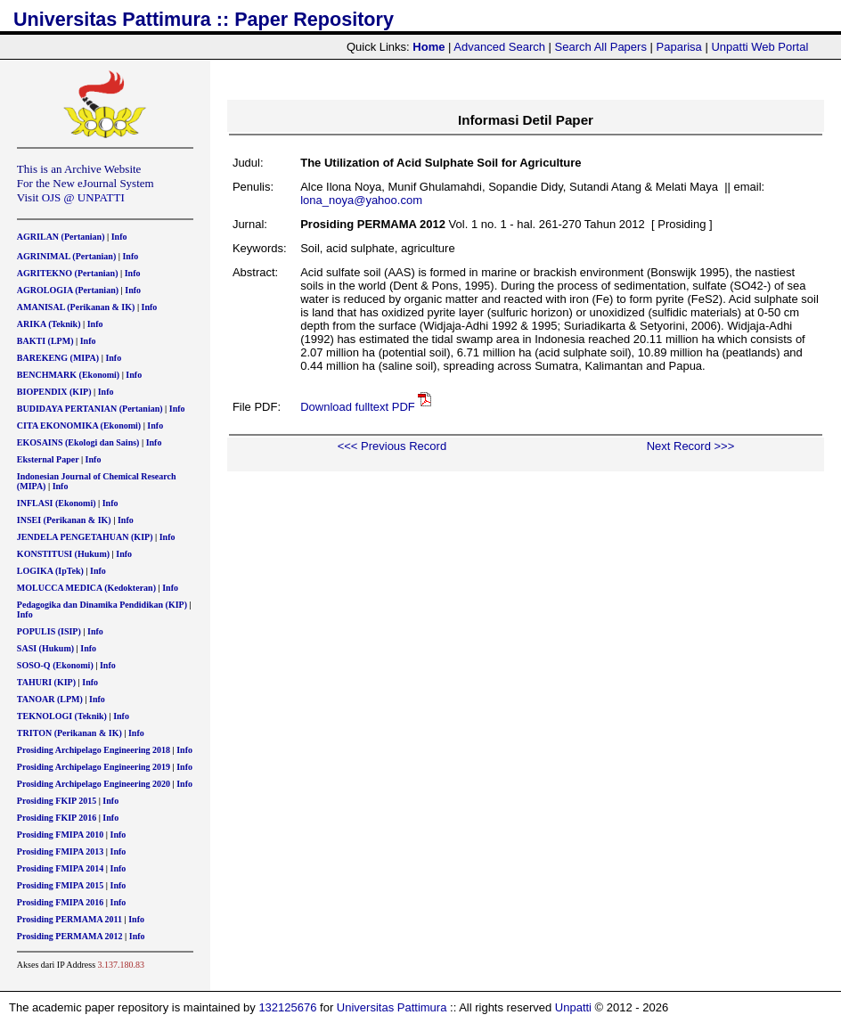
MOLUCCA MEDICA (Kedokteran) (86, 588)
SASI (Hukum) (45, 648)
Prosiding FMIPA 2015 (60, 885)
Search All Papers (601, 46)
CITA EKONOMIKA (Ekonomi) (79, 425)
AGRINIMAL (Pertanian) (66, 256)
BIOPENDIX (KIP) (54, 392)
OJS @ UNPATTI (83, 197)
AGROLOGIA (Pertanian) (67, 290)
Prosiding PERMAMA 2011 (69, 919)
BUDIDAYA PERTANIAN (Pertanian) (90, 408)
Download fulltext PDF (357, 406)
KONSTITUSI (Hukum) (63, 554)
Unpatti (573, 1007)
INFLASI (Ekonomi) (56, 503)
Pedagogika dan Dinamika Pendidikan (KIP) (102, 605)
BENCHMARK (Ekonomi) (68, 375)
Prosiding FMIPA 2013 (60, 851)
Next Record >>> (691, 446)
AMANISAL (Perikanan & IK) (76, 307)
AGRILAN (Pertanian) (61, 236)
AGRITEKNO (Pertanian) (67, 273)
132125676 (287, 1007)
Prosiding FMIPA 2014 (60, 868)
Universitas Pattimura (392, 1007)
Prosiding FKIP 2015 (56, 801)
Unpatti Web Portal (759, 46)
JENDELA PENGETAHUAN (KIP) (85, 537)
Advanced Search (499, 46)
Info (119, 236)
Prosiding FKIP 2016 (56, 817)
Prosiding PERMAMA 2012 (70, 936)
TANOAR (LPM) (50, 699)
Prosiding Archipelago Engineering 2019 (93, 767)
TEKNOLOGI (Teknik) (62, 716)
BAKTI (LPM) (45, 341)
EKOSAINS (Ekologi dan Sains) (78, 442)
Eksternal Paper (48, 459)
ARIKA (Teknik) (49, 324)
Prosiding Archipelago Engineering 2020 (93, 784)
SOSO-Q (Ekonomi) (55, 665)
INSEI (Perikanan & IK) (64, 520)
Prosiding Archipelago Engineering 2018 (93, 750)
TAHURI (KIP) (46, 682)
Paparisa (679, 46)
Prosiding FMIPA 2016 (60, 902)
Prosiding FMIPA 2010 (60, 834)
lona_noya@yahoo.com (361, 200)
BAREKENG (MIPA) (58, 358)
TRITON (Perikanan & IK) (69, 733)
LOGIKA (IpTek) (50, 571)
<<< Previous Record (392, 446)
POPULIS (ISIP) (49, 631)
